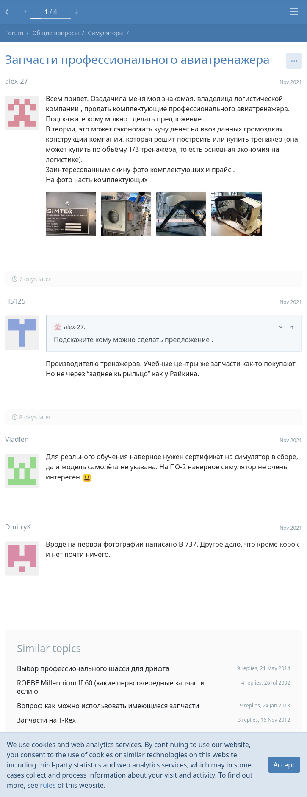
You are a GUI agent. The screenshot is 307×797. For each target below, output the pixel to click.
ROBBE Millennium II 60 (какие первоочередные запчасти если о (111, 687)
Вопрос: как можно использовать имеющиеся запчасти (108, 705)
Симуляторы (106, 33)
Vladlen (17, 439)
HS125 (15, 301)
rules (47, 785)
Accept (284, 765)
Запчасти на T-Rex (46, 720)
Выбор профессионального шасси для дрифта (93, 668)
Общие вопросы (55, 33)
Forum (14, 33)
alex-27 (16, 81)
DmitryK (18, 526)
